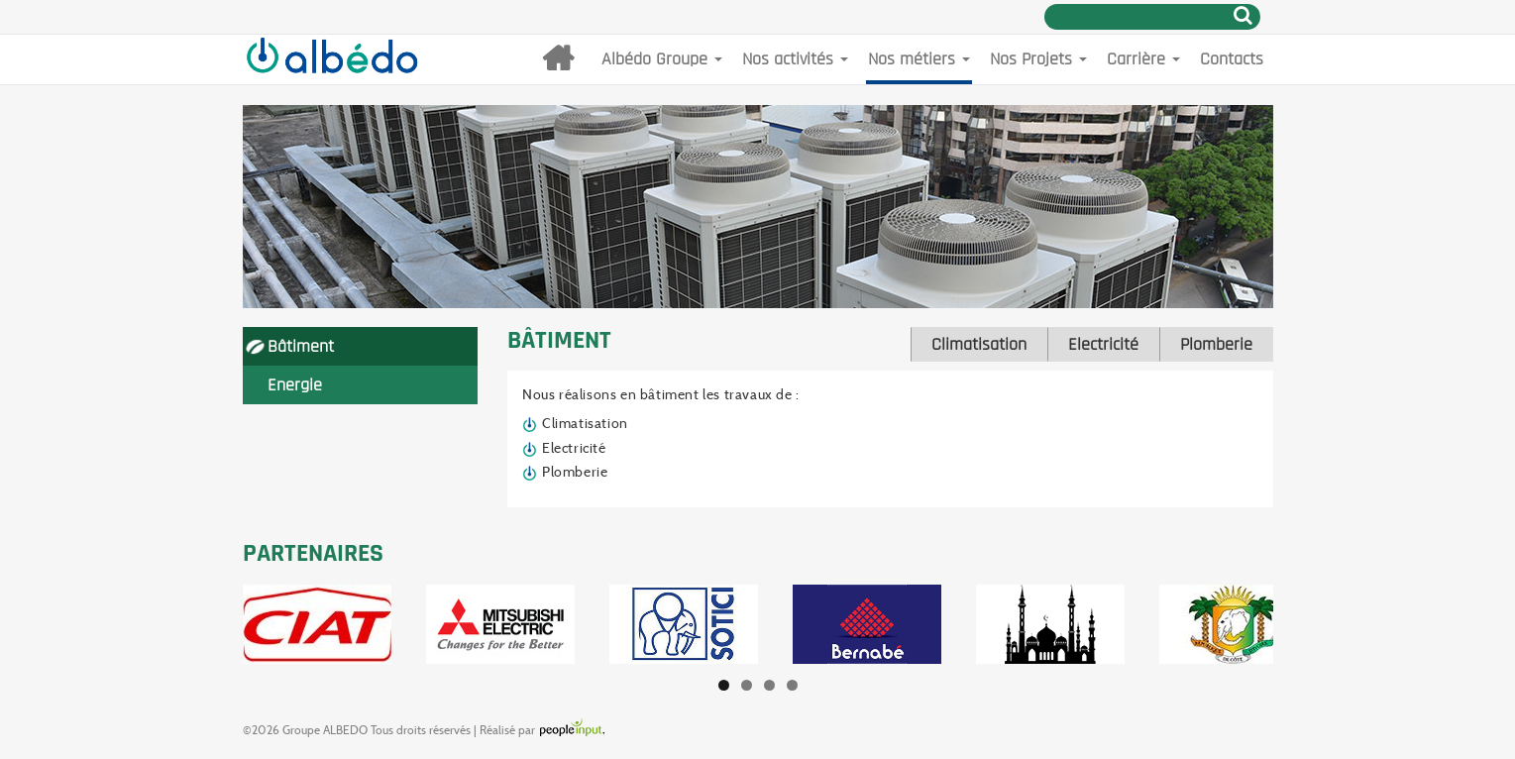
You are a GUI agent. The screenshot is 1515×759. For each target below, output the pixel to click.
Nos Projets (1038, 59)
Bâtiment (301, 346)
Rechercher (1243, 15)
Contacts (1231, 59)
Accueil (558, 59)
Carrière (1143, 59)
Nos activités (795, 59)
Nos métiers (919, 59)
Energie (295, 385)
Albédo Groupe (661, 59)
